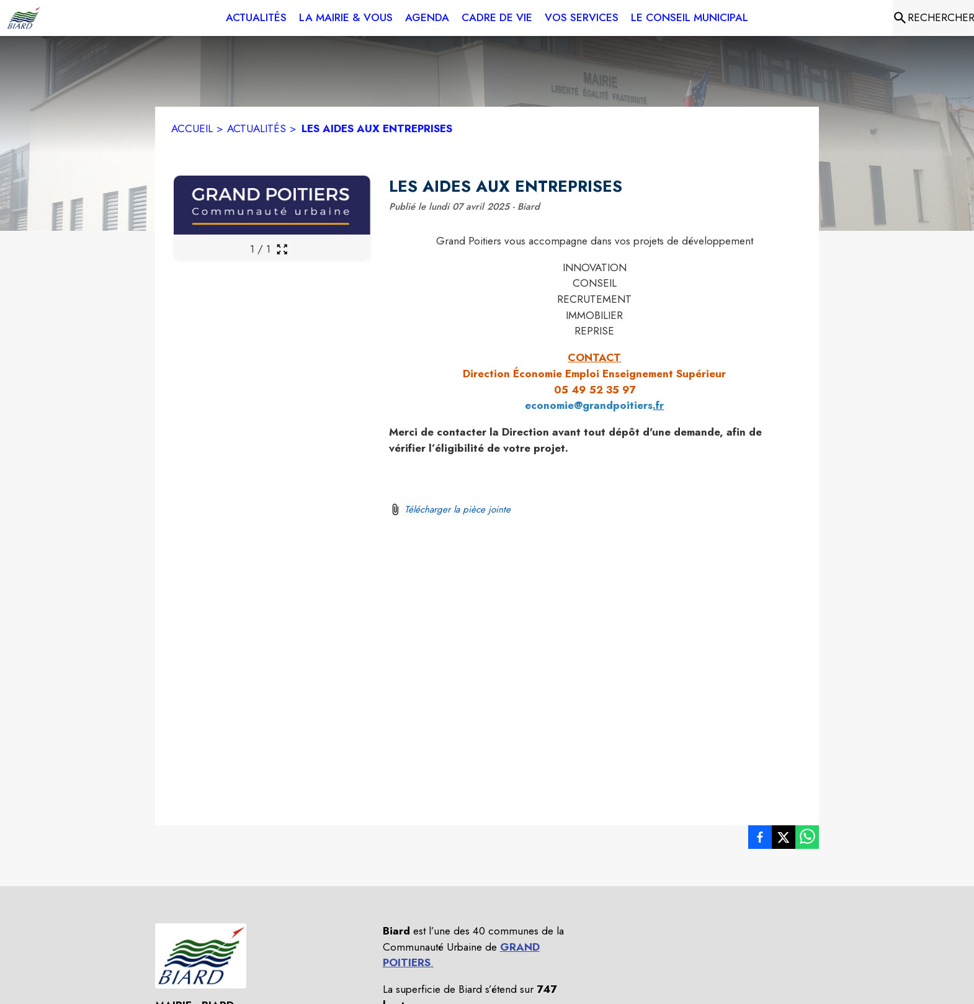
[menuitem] (256, 18)
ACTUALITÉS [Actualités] (256, 128)
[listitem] (760, 839)
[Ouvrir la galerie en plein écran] (281, 249)
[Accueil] (23, 18)
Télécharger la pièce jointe (457, 509)
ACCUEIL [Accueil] (192, 128)
